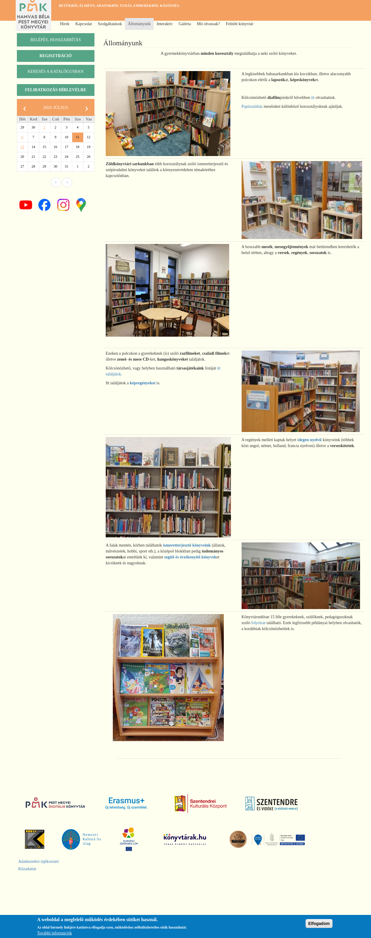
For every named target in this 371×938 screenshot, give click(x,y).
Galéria (185, 24)
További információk (54, 933)
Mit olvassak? (208, 24)
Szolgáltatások (110, 24)
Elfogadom (319, 923)
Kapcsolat (83, 24)
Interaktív (165, 24)
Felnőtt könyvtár (239, 24)
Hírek (65, 24)
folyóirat (258, 623)
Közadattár (27, 869)
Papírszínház (252, 106)
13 (22, 147)
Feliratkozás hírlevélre (55, 90)
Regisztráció (55, 56)
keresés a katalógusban (55, 71)
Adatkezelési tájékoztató (38, 861)
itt (313, 97)
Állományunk (139, 24)
